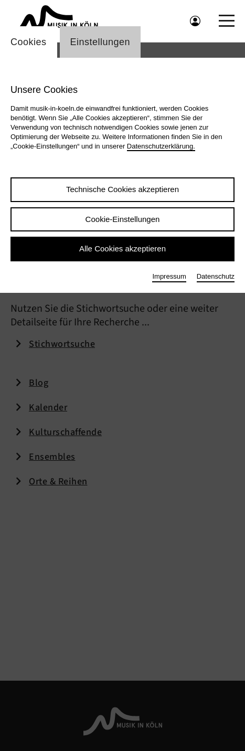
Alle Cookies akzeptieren (122, 248)
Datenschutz (216, 276)
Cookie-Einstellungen (123, 219)
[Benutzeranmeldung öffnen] (195, 21)
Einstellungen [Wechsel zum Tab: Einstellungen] (100, 42)
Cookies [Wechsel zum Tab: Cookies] (28, 42)
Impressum (169, 276)
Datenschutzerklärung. (161, 146)
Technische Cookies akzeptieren (122, 189)
